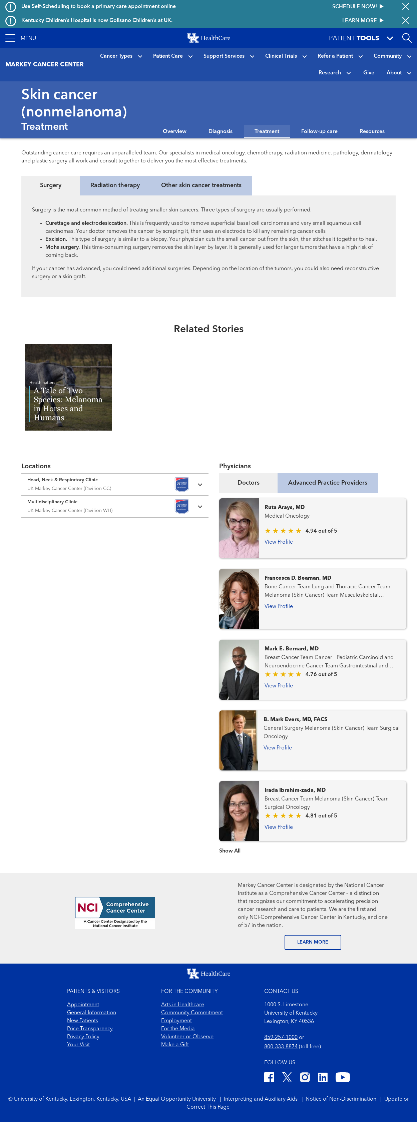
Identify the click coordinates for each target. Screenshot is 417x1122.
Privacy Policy (83, 1037)
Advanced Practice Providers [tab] (327, 483)
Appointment (83, 1005)
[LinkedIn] (323, 1078)
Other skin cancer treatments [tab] (201, 185)
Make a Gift (175, 1045)
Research (330, 73)
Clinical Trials (281, 56)
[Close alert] (406, 7)
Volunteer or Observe (187, 1037)
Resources (372, 131)
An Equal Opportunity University (177, 1099)
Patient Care (168, 56)
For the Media (178, 1029)
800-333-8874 (281, 1047)
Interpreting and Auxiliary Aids (261, 1099)
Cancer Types (116, 56)
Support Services (224, 56)
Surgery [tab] (50, 185)
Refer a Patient (335, 56)
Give (368, 73)
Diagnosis (220, 131)
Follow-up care (319, 131)
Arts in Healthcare (182, 1005)
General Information (91, 1013)
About (394, 73)
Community (388, 56)
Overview (174, 131)
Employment (176, 1021)
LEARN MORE (312, 942)
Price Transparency (90, 1029)
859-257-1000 (281, 1037)
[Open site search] (407, 38)
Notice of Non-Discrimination (342, 1099)
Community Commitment (192, 1013)
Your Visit (78, 1045)
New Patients (82, 1021)
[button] (20, 38)
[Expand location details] (114, 484)
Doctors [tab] (249, 483)
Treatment (267, 131)
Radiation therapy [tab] (115, 185)
